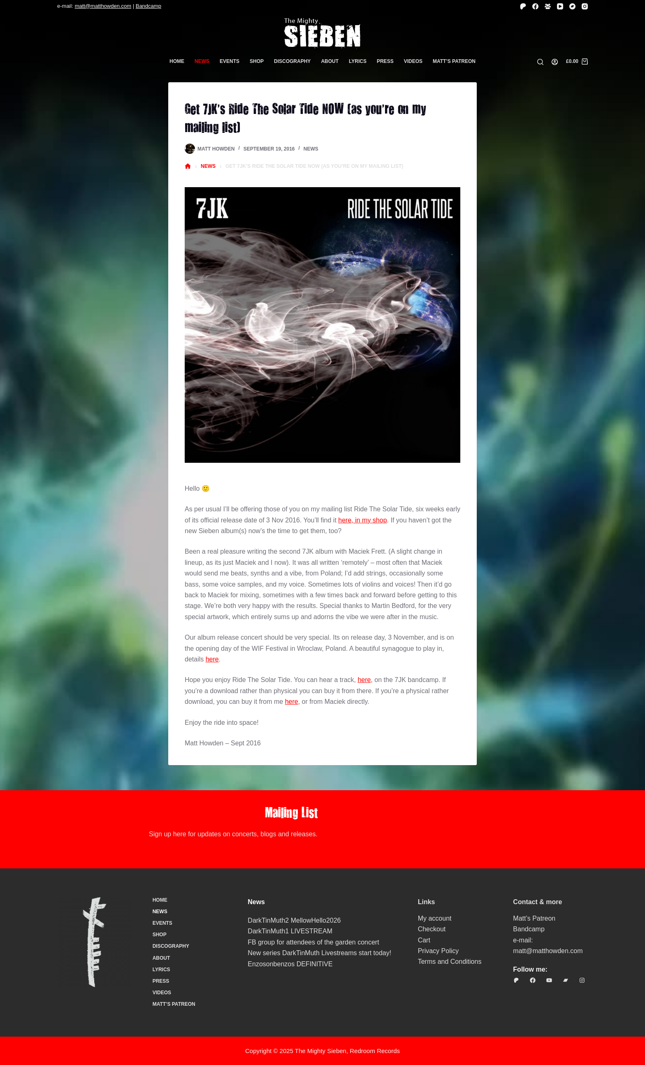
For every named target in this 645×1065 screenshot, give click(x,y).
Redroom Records (375, 1050)
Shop (257, 61)
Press (385, 61)
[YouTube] (560, 6)
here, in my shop (362, 520)
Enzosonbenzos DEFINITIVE (290, 964)
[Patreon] (523, 6)
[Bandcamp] (572, 6)
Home (176, 61)
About (330, 61)
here (212, 659)
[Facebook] (535, 6)
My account (435, 918)
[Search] (540, 62)
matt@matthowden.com (103, 6)
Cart (424, 940)
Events (229, 61)
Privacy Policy (438, 950)
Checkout (432, 929)
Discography (292, 61)
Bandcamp (148, 6)
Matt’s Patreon (454, 61)
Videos (413, 61)
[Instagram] (585, 6)
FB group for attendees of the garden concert (313, 942)
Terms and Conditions (450, 961)
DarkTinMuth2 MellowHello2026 (294, 920)
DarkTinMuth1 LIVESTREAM (290, 931)
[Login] (555, 62)
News (202, 61)
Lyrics (358, 61)
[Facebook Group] (548, 6)
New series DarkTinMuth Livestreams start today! (319, 952)
